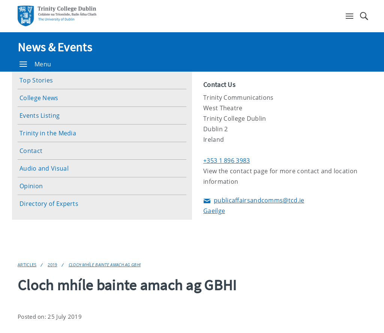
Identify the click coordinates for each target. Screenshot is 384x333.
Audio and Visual (44, 168)
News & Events (55, 47)
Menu (35, 64)
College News (39, 98)
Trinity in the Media (48, 133)
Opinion (31, 186)
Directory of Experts (49, 204)
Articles (27, 264)
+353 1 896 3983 (226, 160)
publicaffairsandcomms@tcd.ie (253, 201)
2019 (52, 264)
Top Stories (36, 80)
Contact (31, 151)
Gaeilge (214, 211)
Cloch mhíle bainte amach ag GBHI (105, 264)
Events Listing (40, 115)
